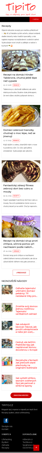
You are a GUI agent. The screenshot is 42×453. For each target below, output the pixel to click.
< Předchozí (21, 273)
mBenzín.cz (28, 439)
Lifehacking (7, 439)
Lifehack (16, 251)
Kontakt (5, 429)
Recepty (16, 196)
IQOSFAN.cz (28, 448)
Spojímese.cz (28, 445)
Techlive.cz (27, 442)
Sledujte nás (7, 426)
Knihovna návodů (21, 395)
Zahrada (5, 445)
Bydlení (5, 442)
